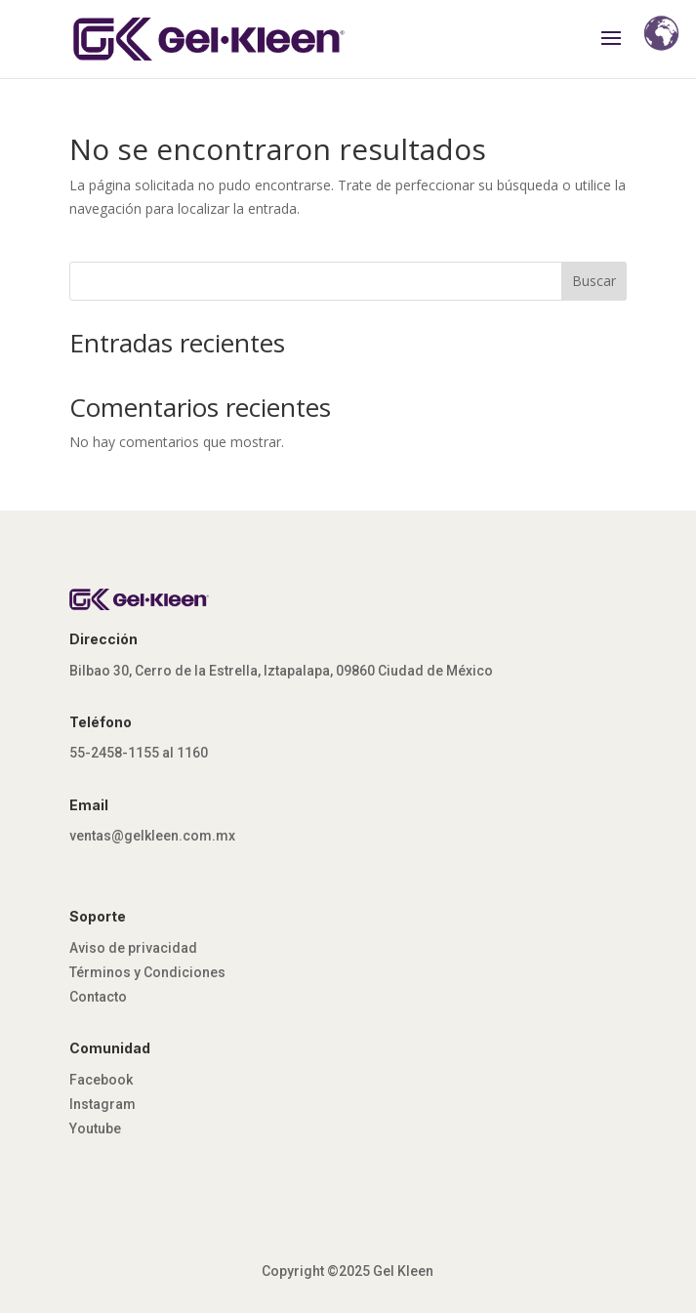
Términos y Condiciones (147, 972)
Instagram (102, 1104)
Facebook (101, 1079)
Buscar (594, 280)
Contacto (98, 997)
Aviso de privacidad (133, 948)
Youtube (95, 1128)
